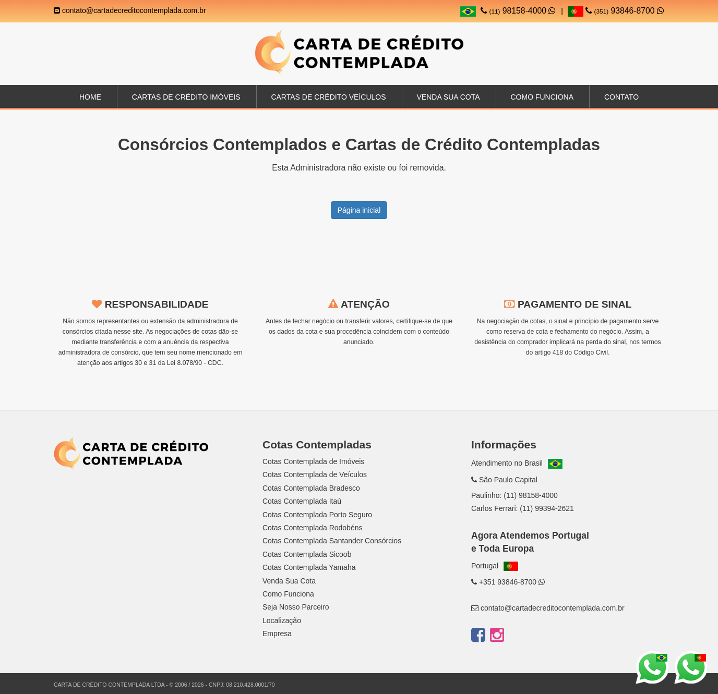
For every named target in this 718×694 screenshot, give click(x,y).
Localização (281, 620)
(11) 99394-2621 (547, 508)
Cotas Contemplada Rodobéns (312, 527)
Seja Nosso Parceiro (295, 607)
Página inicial (359, 210)
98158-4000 (518, 10)
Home (90, 97)
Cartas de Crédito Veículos (328, 97)
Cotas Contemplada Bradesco (311, 488)
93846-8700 (616, 10)
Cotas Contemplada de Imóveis (313, 461)
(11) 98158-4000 (531, 495)
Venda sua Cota (448, 97)
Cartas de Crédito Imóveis (186, 97)
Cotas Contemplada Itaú (301, 501)
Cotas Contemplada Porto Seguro (317, 514)
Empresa (277, 633)
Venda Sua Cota (289, 581)
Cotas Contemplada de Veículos (314, 474)
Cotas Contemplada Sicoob (306, 554)
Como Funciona (541, 97)
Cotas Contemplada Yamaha (308, 567)
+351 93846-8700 (508, 582)
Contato (621, 97)
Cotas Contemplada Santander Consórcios (331, 541)
